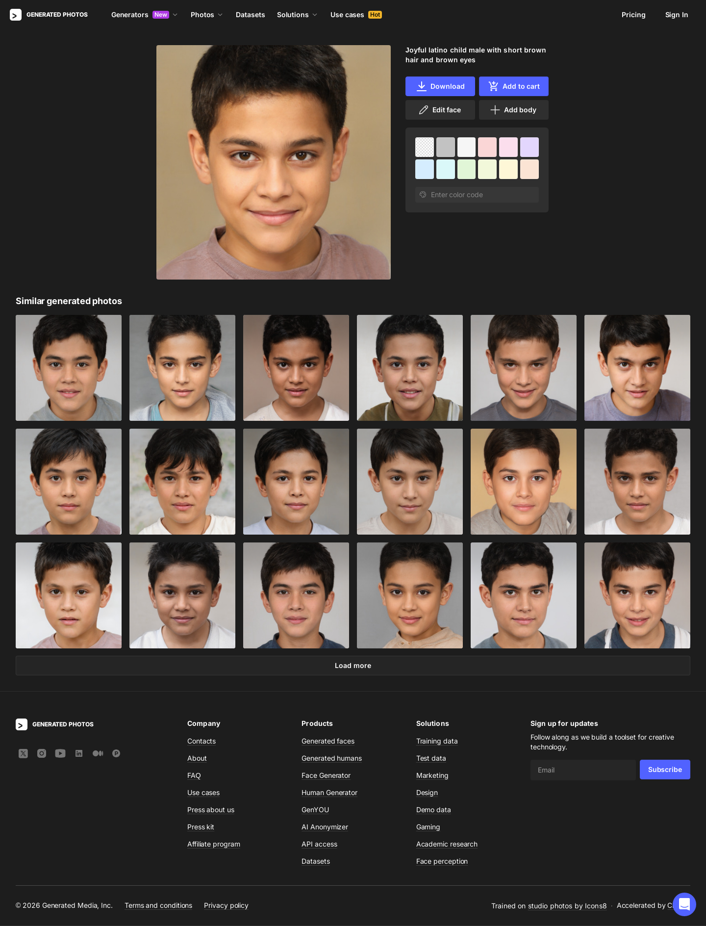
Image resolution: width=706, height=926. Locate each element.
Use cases (356, 14)
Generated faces (328, 741)
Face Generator (326, 776)
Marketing (432, 776)
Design (427, 793)
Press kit (200, 827)
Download (440, 86)
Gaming (428, 827)
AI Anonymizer (325, 827)
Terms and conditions (158, 906)
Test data (431, 758)
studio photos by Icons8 (567, 906)
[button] (684, 904)
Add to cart (514, 86)
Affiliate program (213, 844)
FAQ (194, 776)
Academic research (447, 844)
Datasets (250, 14)
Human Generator (329, 793)
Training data (437, 741)
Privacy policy (226, 906)
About (197, 758)
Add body (512, 110)
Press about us (210, 810)
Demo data (433, 810)
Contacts (201, 741)
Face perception (442, 861)
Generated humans (332, 758)
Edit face (439, 110)
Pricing (633, 14)
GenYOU (315, 810)
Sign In (676, 14)
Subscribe (665, 770)
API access (319, 844)
